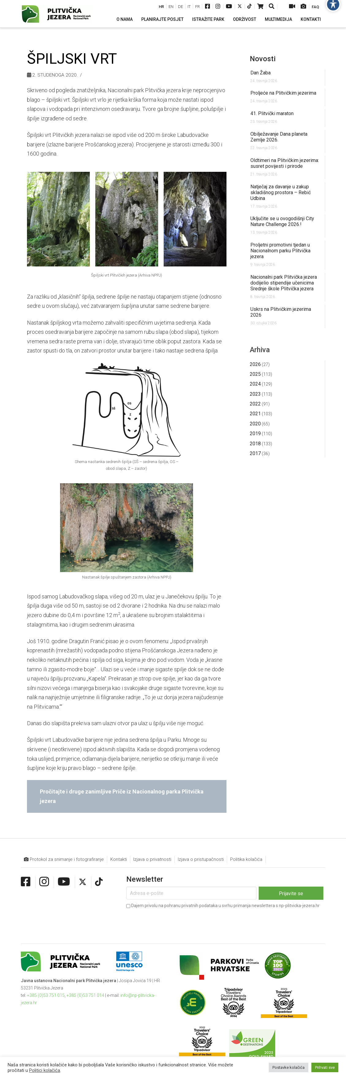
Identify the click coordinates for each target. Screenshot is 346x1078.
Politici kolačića (44, 1070)
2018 (255, 444)
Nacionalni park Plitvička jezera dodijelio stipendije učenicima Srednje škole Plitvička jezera (283, 283)
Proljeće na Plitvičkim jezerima (283, 93)
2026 (255, 364)
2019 (255, 433)
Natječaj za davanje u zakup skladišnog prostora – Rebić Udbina (280, 192)
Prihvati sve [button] (325, 1067)
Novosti (263, 59)
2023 (255, 394)
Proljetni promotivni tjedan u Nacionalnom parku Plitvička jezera (280, 250)
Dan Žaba (260, 73)
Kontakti (118, 859)
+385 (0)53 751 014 (85, 995)
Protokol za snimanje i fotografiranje (64, 859)
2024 (255, 384)
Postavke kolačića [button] (288, 1067)
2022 (255, 404)
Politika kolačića (246, 859)
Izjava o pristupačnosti (201, 859)
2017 (255, 453)
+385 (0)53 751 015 (46, 995)
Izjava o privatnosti (152, 859)
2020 (255, 424)
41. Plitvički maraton (272, 113)
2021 (255, 414)
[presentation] (172, 922)
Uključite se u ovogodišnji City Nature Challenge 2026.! (282, 221)
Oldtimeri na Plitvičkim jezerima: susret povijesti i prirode (284, 163)
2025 (255, 374)
